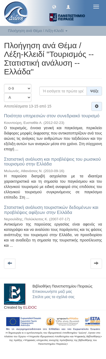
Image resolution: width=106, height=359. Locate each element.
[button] (54, 6)
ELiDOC (30, 307)
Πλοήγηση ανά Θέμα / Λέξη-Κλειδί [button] (37, 31)
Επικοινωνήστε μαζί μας (52, 291)
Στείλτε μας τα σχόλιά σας (53, 297)
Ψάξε (94, 91)
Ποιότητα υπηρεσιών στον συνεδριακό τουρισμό (52, 115)
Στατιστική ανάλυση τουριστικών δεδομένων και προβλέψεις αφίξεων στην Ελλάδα (51, 210)
